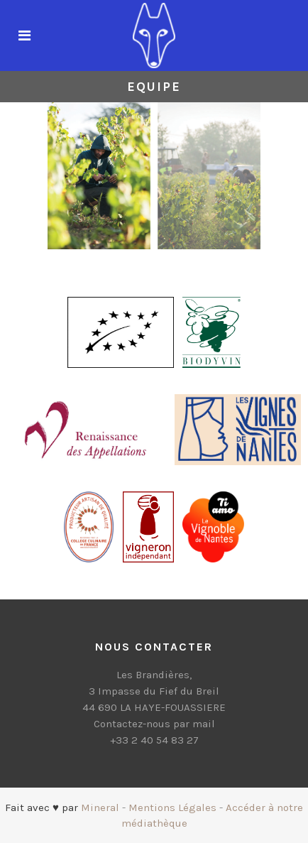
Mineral (100, 807)
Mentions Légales (172, 807)
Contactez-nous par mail (154, 723)
